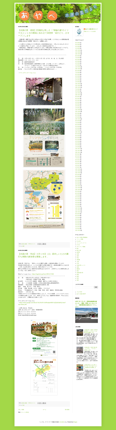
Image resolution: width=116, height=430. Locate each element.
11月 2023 (77, 67)
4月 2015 (77, 200)
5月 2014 (77, 221)
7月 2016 (77, 178)
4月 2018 (77, 141)
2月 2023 (77, 80)
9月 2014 (77, 213)
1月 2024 (77, 65)
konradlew (61, 422)
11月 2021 (77, 93)
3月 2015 (77, 202)
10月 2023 (77, 68)
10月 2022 (77, 87)
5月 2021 (77, 100)
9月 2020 (77, 113)
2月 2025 (77, 46)
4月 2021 (77, 102)
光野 (78, 256)
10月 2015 (77, 189)
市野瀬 (78, 259)
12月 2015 (77, 185)
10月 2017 (77, 152)
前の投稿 (67, 409)
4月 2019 (77, 128)
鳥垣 (78, 276)
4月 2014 (77, 223)
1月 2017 (77, 167)
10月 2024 (77, 53)
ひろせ (78, 244)
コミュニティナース (81, 243)
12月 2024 (77, 50)
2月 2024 (77, 63)
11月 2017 (77, 150)
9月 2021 (77, 96)
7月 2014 (77, 217)
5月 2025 (77, 44)
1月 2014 (77, 228)
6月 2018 (77, 137)
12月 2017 (77, 148)
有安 (78, 278)
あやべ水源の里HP (81, 294)
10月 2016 (77, 172)
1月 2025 (77, 48)
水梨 (78, 267)
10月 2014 (77, 211)
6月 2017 (77, 159)
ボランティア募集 (81, 246)
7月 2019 (77, 122)
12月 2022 (77, 83)
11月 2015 (77, 187)
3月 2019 (77, 130)
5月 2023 (77, 76)
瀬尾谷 (78, 269)
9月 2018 (77, 133)
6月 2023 (77, 74)
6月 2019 (77, 124)
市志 (23, 405)
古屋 (78, 254)
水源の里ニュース (81, 265)
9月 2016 (77, 174)
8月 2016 (77, 176)
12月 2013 (77, 230)
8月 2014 (77, 215)
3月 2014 (77, 224)
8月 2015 (77, 193)
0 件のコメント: (32, 243)
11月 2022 (77, 85)
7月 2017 (77, 158)
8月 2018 (77, 135)
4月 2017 (77, 163)
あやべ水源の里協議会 (82, 237)
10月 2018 (77, 132)
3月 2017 (77, 165)
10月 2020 (77, 111)
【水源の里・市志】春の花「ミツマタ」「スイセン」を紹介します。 (90, 349)
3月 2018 (77, 143)
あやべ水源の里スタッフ (92, 29)
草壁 (78, 274)
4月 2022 (77, 91)
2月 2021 (77, 106)
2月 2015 (77, 204)
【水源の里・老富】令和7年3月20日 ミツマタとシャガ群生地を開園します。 (91, 331)
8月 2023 (77, 70)
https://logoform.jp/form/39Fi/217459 (43, 274)
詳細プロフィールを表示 (90, 31)
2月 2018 (77, 145)
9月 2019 (77, 120)
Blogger (75, 422)
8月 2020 (77, 115)
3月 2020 (77, 117)
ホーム (44, 409)
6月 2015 (77, 197)
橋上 (78, 248)
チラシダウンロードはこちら (27, 72)
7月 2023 (77, 72)
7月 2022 (77, 89)
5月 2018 (77, 139)
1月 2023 (77, 81)
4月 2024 (77, 61)
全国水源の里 (80, 272)
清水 (78, 270)
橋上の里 (79, 250)
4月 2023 (77, 78)
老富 (23, 246)
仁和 (78, 263)
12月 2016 (77, 169)
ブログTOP (79, 292)
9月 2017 (77, 154)
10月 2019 (77, 119)
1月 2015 (77, 206)
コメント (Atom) (25, 412)
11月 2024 (77, 52)
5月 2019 (77, 126)
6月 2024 (77, 59)
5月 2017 (77, 161)
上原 (78, 261)
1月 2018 (77, 146)
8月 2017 (77, 156)
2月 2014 (77, 226)
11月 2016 (77, 171)
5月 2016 (77, 182)
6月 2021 (77, 98)
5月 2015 (77, 198)
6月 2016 (77, 180)
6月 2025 (77, 42)
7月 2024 (77, 57)
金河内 (78, 252)
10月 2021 (77, 94)
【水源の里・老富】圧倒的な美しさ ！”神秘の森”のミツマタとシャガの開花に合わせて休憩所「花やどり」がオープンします (43, 33)
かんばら (79, 241)
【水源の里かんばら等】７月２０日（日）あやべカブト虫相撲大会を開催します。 (90, 366)
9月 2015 (77, 191)
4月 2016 (77, 184)
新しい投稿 (21, 409)
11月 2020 (77, 109)
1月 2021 (77, 107)
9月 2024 (77, 55)
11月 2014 (77, 210)
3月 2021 (77, 104)
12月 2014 (77, 208)
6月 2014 (77, 219)
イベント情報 (80, 239)
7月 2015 (77, 195)
